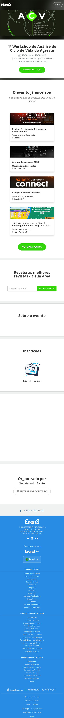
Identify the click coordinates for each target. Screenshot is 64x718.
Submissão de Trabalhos (32, 634)
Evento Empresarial (32, 573)
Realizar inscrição (32, 69)
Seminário (32, 590)
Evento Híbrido (32, 582)
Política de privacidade (32, 712)
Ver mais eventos (32, 246)
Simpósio (32, 587)
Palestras (32, 602)
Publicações (32, 617)
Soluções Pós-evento (32, 631)
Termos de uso (32, 705)
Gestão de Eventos (32, 629)
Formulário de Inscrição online (32, 640)
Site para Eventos (32, 646)
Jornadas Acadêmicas (32, 596)
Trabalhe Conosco (32, 697)
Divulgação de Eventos (32, 623)
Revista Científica (32, 620)
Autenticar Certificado (32, 675)
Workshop (32, 593)
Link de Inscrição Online (32, 643)
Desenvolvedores (32, 678)
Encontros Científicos (32, 604)
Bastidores (32, 716)
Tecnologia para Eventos (32, 637)
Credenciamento (32, 651)
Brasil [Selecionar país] (32, 559)
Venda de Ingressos (32, 626)
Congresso (32, 585)
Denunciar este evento (32, 510)
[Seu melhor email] (22, 288)
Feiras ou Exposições (32, 607)
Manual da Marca (32, 701)
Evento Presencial (32, 576)
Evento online (32, 579)
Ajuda (32, 681)
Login (57, 5)
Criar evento (32, 661)
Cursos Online (32, 599)
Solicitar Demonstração (32, 667)
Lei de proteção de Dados (32, 708)
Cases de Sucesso (32, 664)
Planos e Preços (32, 673)
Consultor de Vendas (32, 670)
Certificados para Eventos (32, 648)
